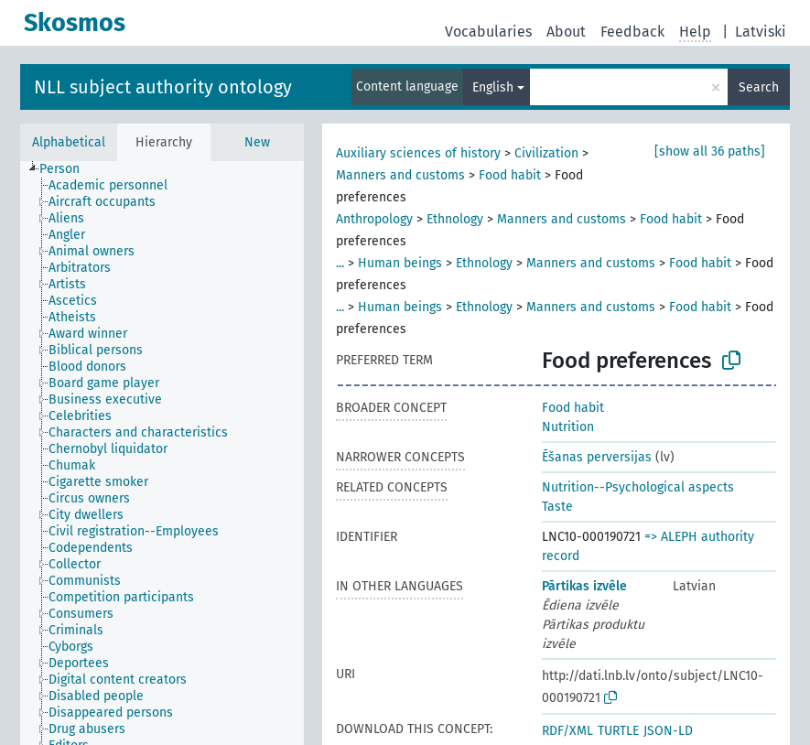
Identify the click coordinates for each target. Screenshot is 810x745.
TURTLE (618, 731)
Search (759, 87)
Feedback (632, 31)
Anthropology (374, 219)
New (257, 142)
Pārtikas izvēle (584, 586)
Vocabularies (488, 31)
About (566, 31)
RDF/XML (567, 731)
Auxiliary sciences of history (418, 153)
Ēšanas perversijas (597, 457)
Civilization (546, 153)
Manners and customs (400, 175)
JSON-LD (668, 731)
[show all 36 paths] (709, 151)
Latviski (760, 31)
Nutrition (568, 427)
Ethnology (455, 219)
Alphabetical (68, 142)
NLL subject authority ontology (163, 87)
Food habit (510, 175)
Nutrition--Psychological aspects (638, 487)
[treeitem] (67, 169)
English (492, 87)
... (340, 263)
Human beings (400, 263)
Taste (557, 506)
